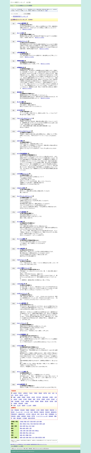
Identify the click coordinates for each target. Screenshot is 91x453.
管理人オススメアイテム (42, 444)
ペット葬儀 (20, 446)
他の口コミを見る (27, 29)
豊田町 (42, 401)
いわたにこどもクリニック (24, 131)
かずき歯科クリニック (22, 173)
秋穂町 (15, 403)
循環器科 (32, 410)
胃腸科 (27, 410)
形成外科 (42, 412)
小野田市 (25, 393)
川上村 (18, 405)
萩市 (49, 393)
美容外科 (47, 412)
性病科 (28, 416)
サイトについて (20, 448)
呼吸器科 (17, 410)
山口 (33, 433)
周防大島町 (45, 397)
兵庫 (24, 430)
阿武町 (28, 397)
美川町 (38, 399)
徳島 (21, 435)
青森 (25, 421)
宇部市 (20, 393)
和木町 (53, 399)
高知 (30, 435)
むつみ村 (29, 405)
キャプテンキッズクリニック (24, 196)
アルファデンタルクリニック (24, 118)
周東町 (30, 399)
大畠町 (20, 399)
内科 (12, 410)
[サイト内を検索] (17, 13)
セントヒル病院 (21, 238)
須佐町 (33, 397)
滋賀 (30, 430)
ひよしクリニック (21, 323)
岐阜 (24, 428)
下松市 (30, 393)
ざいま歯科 (20, 221)
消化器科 (22, 410)
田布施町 (17, 401)
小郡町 (26, 403)
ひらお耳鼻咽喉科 (21, 334)
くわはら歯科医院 (21, 23)
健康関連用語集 (34, 444)
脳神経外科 (54, 412)
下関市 (35, 393)
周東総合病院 (20, 60)
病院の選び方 (13, 444)
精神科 (42, 410)
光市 (53, 393)
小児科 (38, 410)
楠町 (14, 397)
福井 (33, 426)
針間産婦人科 (20, 67)
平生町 (22, 401)
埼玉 (28, 423)
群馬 (40, 423)
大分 (33, 437)
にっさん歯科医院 (21, 303)
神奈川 (24, 423)
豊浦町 (37, 401)
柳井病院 (19, 92)
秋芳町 (51, 401)
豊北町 (46, 401)
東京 (21, 423)
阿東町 (23, 397)
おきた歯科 (20, 140)
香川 (24, 435)
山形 (37, 421)
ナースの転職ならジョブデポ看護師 (24, 5)
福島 (40, 421)
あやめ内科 (20, 110)
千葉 (31, 423)
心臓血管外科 (21, 414)
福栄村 (23, 405)
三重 (30, 428)
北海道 (21, 421)
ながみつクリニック (22, 293)
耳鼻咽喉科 (51, 414)
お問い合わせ (46, 448)
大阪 (21, 430)
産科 (38, 414)
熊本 (30, 437)
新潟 (21, 426)
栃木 (37, 423)
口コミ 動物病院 (14, 446)
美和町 (43, 399)
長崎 (27, 437)
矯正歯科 (19, 418)
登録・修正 (26, 448)
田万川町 (38, 397)
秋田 (34, 421)
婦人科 (42, 414)
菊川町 (32, 401)
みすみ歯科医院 (21, 384)
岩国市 (15, 393)
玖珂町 (25, 399)
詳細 (46, 10)
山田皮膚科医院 (21, 52)
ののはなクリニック (22, 41)
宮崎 (36, 437)
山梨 (44, 423)
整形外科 (36, 412)
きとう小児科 (20, 33)
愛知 (21, 428)
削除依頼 (30, 448)
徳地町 (27, 401)
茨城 (34, 423)
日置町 (51, 397)
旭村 (14, 405)
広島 (30, 433)
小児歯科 (24, 418)
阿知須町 (20, 403)
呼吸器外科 (14, 414)
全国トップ (14, 448)
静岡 (27, 428)
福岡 (21, 437)
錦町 (34, 399)
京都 (27, 430)
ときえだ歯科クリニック (23, 268)
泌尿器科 (23, 416)
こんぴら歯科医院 (21, 211)
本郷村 (34, 405)
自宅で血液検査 (27, 444)
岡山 (27, 433)
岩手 (28, 421)
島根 (24, 433)
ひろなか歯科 (20, 345)
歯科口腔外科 (31, 418)
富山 (27, 426)
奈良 (33, 430)
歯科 (14, 418)
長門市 (45, 393)
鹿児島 (40, 437)
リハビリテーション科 (41, 416)
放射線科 (51, 416)
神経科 (47, 410)
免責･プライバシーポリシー (38, 448)
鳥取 (21, 433)
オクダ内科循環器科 (22, 153)
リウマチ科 (26, 412)
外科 (31, 412)
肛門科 (33, 416)
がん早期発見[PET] (20, 444)
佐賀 (24, 437)
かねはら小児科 (21, 188)
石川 (30, 426)
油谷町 (15, 399)
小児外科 (28, 414)
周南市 (40, 393)
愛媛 (27, 435)
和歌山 (37, 430)
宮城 (31, 421)
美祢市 (16, 395)
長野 (24, 426)
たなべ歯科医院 (21, 248)
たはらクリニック (21, 259)
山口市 (26, 395)
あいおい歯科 (20, 101)
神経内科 (52, 410)
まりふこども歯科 (21, 371)
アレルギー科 (19, 412)
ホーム (12, 5)
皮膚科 (18, 416)
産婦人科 (34, 414)
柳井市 (21, 395)
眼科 (46, 414)
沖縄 (44, 437)
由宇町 (48, 399)
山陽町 (18, 397)
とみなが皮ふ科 (21, 283)
